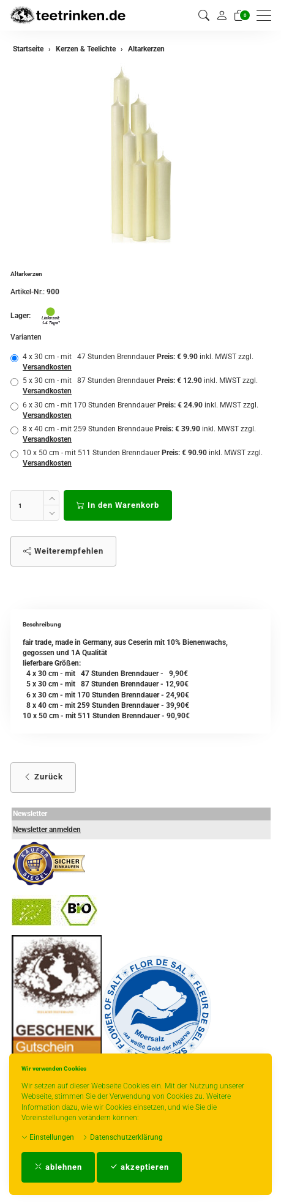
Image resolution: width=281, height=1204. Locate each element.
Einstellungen (47, 1137)
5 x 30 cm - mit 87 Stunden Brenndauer (134, 385)
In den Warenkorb (118, 505)
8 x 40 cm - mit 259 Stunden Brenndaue (133, 434)
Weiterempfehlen (63, 551)
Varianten (26, 337)
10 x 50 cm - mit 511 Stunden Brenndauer (136, 457)
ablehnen (58, 1167)
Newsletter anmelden (47, 829)
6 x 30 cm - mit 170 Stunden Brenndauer (134, 410)
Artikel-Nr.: (27, 292)
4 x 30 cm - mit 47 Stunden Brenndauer (131, 361)
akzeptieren (139, 1167)
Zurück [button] (43, 776)
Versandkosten (47, 367)
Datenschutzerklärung (122, 1137)
